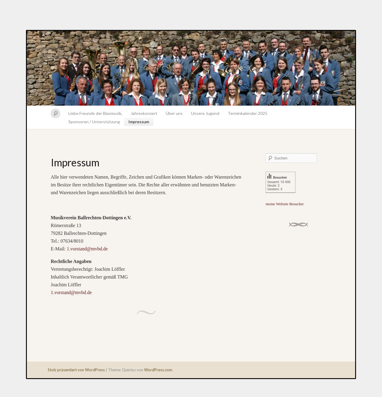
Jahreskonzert (144, 113)
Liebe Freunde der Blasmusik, (95, 113)
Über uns (174, 113)
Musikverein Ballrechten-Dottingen (191, 68)
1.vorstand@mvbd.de (87, 248)
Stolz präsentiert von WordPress (76, 369)
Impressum (138, 121)
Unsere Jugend (205, 113)
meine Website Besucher (285, 204)
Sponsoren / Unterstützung (94, 121)
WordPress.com (158, 369)
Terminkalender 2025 (247, 113)
